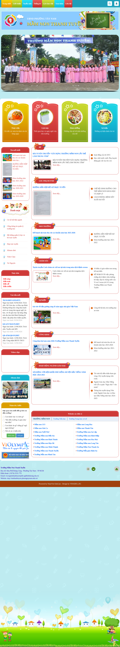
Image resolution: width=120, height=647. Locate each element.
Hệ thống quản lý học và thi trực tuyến (16, 236)
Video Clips (11, 257)
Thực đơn (16, 128)
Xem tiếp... (57, 165)
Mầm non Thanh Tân (84, 428)
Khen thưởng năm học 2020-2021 (19, 187)
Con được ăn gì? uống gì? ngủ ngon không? (15, 427)
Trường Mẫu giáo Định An (86, 451)
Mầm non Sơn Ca (40, 428)
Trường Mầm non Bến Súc (44, 436)
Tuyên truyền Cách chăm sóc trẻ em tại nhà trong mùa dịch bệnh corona (60, 267)
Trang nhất (6, 4)
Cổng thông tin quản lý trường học (15, 227)
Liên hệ (68, 4)
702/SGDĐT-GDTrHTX (11, 300)
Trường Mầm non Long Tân (87, 443)
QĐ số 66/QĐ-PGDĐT (11, 335)
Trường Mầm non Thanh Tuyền (46, 451)
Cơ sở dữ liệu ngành (14, 220)
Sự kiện (104, 128)
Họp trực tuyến (12, 244)
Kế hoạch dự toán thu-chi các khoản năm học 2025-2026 (54, 233)
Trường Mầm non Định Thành (45, 439)
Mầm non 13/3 (39, 424)
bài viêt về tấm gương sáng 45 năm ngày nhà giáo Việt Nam (55, 307)
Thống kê (37, 4)
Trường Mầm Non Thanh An (87, 447)
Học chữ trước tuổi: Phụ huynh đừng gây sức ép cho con (105, 159)
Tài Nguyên (11, 263)
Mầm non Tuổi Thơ (41, 432)
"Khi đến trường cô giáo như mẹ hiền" (14, 421)
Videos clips (15, 352)
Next (24, 390)
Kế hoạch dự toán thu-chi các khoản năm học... (19, 157)
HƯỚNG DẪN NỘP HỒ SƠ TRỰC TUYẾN (49, 187)
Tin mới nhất (15, 150)
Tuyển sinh (27, 4)
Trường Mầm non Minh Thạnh (45, 447)
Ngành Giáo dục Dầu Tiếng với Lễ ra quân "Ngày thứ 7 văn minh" (105, 384)
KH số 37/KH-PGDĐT (11, 324)
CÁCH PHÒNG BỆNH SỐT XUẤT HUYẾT (104, 198)
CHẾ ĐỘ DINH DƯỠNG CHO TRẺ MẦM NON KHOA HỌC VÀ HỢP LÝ (105, 191)
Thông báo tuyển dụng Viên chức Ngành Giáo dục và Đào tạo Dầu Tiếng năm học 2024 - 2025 (105, 394)
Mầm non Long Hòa (84, 424)
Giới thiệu (17, 4)
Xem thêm (59, 4)
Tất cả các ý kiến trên (12, 431)
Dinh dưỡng (75, 128)
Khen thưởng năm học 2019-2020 (19, 195)
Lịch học (45, 128)
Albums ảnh (11, 250)
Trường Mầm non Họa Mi (43, 443)
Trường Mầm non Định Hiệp (87, 436)
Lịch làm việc (48, 4)
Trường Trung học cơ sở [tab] (78, 419)
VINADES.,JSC (75, 484)
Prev (5, 390)
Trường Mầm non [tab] (41, 419)
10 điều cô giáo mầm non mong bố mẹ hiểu (105, 270)
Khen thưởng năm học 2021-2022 (104, 241)
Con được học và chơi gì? (13, 417)
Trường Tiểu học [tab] (59, 419)
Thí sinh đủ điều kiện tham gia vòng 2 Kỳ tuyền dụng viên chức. (105, 376)
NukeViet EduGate (54, 484)
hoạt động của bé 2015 (102, 155)
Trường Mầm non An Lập (86, 432)
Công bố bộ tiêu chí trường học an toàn (105, 309)
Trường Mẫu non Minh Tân (44, 454)
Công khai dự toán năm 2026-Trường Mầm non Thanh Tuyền (56, 341)
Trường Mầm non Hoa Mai (87, 439)
